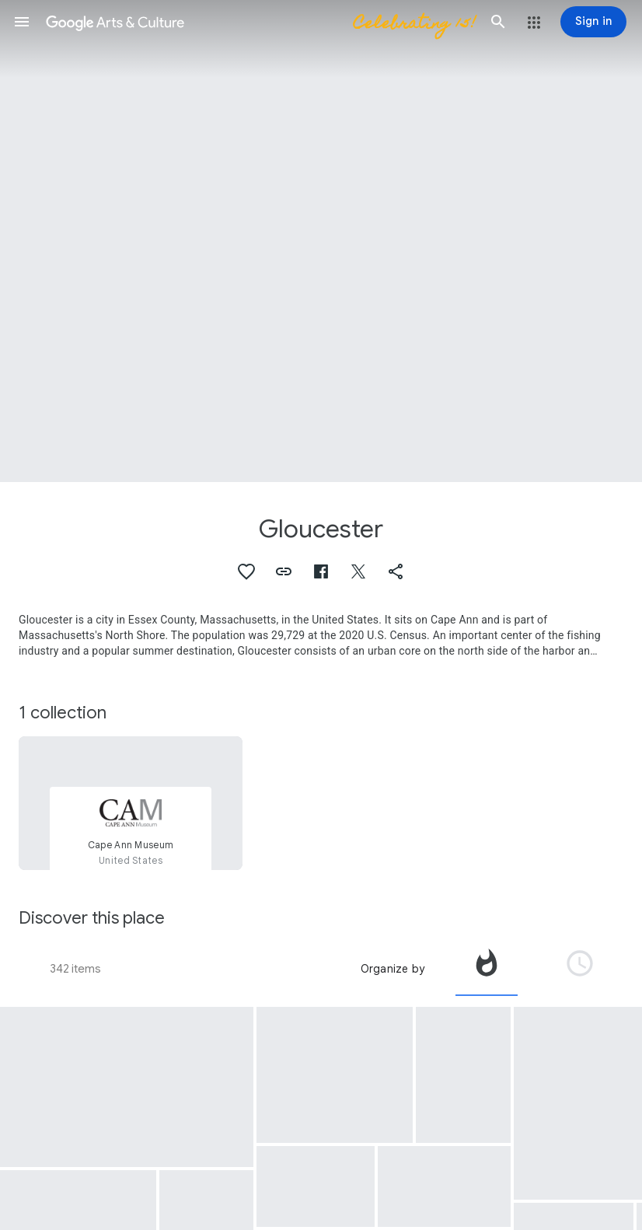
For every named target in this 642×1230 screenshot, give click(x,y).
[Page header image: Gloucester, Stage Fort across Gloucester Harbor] (321, 241)
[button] (21, 21)
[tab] (486, 969)
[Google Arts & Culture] (260, 22)
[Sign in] (593, 21)
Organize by (392, 969)
